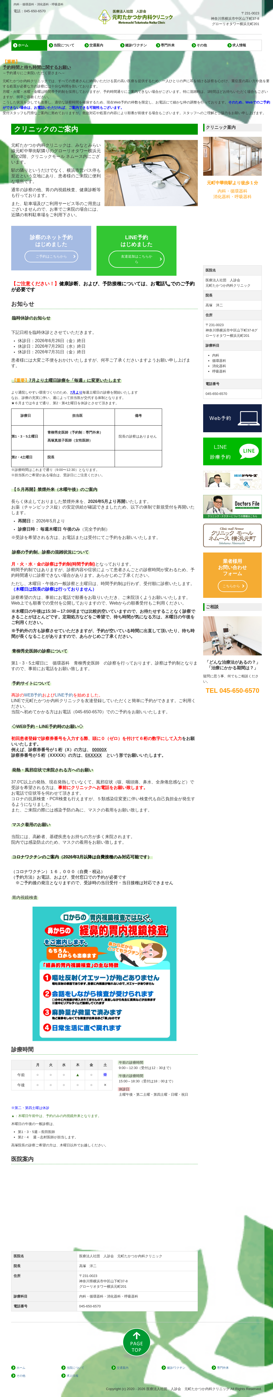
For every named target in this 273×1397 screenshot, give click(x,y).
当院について (64, 45)
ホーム (23, 45)
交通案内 (96, 45)
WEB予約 (33, 695)
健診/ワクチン (136, 45)
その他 (201, 45)
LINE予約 (64, 695)
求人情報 (239, 45)
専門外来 (168, 45)
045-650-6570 (88, 712)
